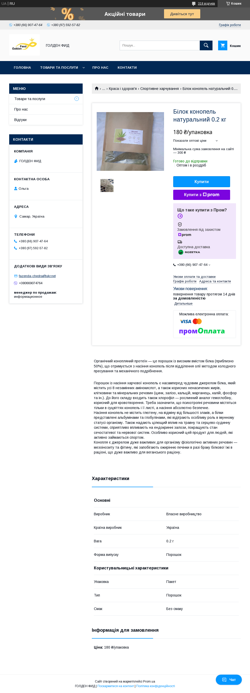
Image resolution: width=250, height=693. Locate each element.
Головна (22, 67)
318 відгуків (206, 3)
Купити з (201, 195)
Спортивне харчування (159, 89)
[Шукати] (206, 45)
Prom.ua (149, 681)
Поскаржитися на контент (115, 686)
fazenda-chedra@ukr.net (37, 276)
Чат (229, 679)
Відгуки (20, 120)
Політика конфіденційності (155, 686)
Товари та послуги (59, 67)
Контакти (127, 67)
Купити (202, 182)
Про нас (100, 67)
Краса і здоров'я (123, 89)
